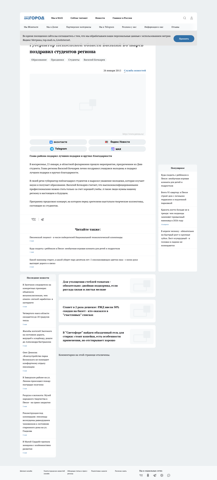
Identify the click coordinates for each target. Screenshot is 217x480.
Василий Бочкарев (94, 59)
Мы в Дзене (52, 27)
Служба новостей (135, 70)
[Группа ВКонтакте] (58, 142)
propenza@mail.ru (56, 404)
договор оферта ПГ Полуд (30, 448)
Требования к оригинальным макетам (34, 389)
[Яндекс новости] (117, 142)
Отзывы (175, 27)
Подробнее (93, 457)
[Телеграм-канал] (58, 149)
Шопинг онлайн (26, 373)
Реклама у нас (129, 27)
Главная (93, 389)
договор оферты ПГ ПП (29, 450)
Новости (100, 18)
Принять (184, 38)
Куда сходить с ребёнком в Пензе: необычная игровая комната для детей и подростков (88, 250)
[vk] (33, 219)
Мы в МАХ (57, 18)
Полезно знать (120, 373)
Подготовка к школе (99, 373)
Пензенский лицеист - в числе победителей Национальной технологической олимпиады (88, 239)
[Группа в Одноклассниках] (147, 377)
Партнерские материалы (78, 27)
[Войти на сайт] (191, 18)
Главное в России (122, 18)
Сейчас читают (79, 18)
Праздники (57, 59)
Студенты (73, 59)
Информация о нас (153, 27)
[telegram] (43, 219)
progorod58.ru (61, 423)
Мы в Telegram (106, 27)
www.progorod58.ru (41, 396)
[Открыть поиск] (184, 18)
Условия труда (60, 389)
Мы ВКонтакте (31, 27)
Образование (39, 59)
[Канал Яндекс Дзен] (161, 377)
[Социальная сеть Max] (117, 149)
